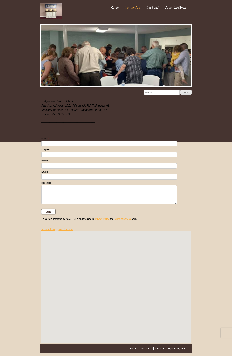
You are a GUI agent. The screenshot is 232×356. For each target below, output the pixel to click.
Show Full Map (48, 229)
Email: (44, 172)
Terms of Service (122, 219)
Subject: (45, 149)
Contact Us (132, 7)
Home (114, 7)
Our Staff (152, 7)
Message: (46, 183)
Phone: (44, 161)
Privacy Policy (102, 219)
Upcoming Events (176, 7)
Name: (44, 138)
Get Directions (65, 229)
